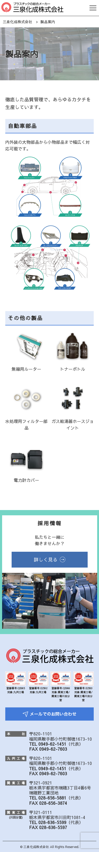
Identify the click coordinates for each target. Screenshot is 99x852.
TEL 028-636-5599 (47, 822)
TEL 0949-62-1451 (47, 744)
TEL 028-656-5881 (47, 798)
